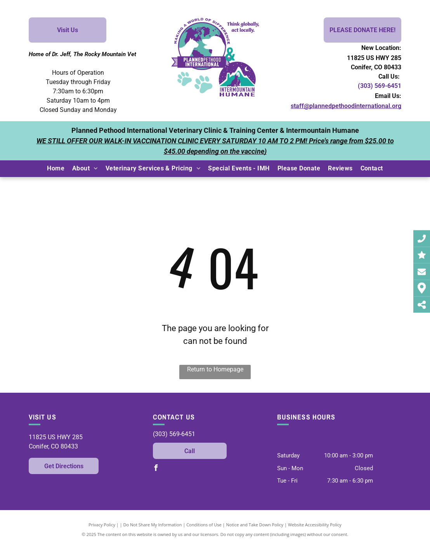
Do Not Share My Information (152, 525)
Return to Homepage (215, 369)
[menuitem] (55, 168)
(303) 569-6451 (379, 85)
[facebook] (156, 469)
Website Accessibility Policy (315, 525)
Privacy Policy (101, 525)
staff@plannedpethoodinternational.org (346, 106)
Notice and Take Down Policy (255, 525)
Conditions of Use (204, 525)
